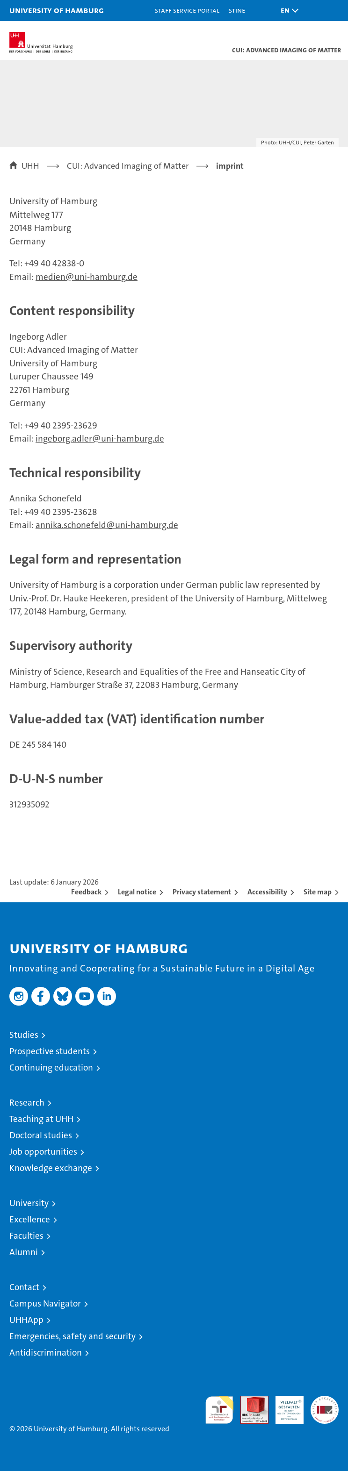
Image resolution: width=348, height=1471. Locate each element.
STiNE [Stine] (237, 10)
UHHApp (26, 1320)
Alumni (23, 1252)
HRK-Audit (284, 1405)
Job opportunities (43, 1151)
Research (26, 1102)
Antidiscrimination (45, 1352)
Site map (318, 892)
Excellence (29, 1219)
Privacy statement (202, 892)
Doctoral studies (40, 1135)
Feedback (86, 892)
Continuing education (51, 1067)
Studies (23, 1035)
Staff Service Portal (187, 10)
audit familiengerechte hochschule (219, 1410)
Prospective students (49, 1051)
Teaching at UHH (41, 1119)
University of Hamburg (56, 10)
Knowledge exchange (50, 1168)
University (29, 1203)
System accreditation (325, 1405)
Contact (24, 1287)
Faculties (26, 1236)
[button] (287, 10)
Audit (249, 1401)
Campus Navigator (45, 1303)
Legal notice (137, 892)
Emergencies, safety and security (72, 1336)
